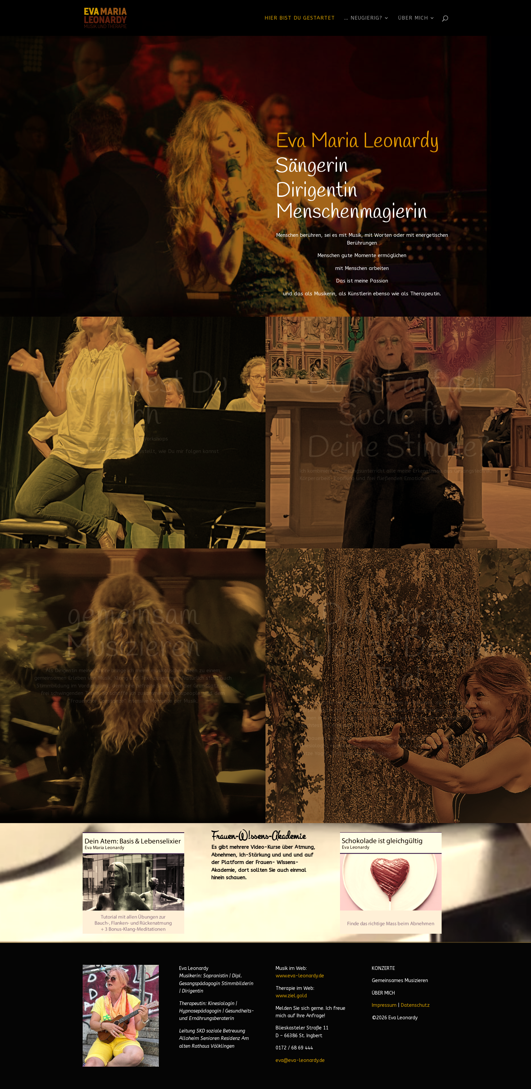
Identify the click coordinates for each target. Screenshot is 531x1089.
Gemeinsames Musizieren (400, 980)
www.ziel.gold (291, 996)
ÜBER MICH (383, 993)
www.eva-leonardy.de (300, 976)
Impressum (384, 1005)
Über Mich (413, 18)
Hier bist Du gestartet (299, 18)
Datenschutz (415, 1005)
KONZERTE (383, 968)
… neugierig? (363, 18)
